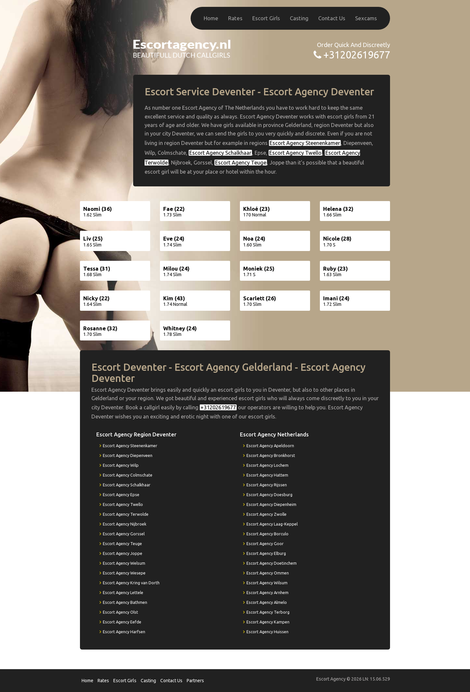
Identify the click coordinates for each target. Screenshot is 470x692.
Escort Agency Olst (120, 612)
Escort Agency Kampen (268, 622)
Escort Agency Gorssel (124, 533)
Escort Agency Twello (295, 153)
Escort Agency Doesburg (269, 494)
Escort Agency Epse (121, 494)
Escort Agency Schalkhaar (220, 153)
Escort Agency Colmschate (127, 475)
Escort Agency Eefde (122, 622)
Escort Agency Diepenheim (271, 504)
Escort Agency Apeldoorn (270, 445)
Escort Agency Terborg (268, 612)
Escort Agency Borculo (267, 533)
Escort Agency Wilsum (267, 582)
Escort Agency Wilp (121, 465)
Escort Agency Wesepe (124, 573)
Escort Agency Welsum (124, 563)
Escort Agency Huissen (267, 631)
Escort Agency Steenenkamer (305, 143)
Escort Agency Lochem (267, 465)
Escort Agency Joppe (122, 553)
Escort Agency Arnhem (267, 592)
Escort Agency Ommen (267, 573)
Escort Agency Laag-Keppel (272, 524)
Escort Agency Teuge (240, 162)
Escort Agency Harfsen (124, 631)
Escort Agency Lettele (123, 592)
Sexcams (366, 18)
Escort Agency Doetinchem (271, 563)
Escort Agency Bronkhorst (270, 455)
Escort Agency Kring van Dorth (131, 582)
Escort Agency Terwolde (126, 514)
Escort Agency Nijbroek (124, 524)
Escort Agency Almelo (266, 602)
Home (211, 18)
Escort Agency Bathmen (125, 602)
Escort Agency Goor (265, 543)
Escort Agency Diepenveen (127, 455)
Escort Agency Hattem (267, 475)
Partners (195, 680)
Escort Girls (266, 18)
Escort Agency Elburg (266, 553)
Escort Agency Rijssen (266, 484)
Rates (235, 18)
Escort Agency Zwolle (266, 514)
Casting (299, 18)
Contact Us (331, 18)
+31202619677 (356, 54)
